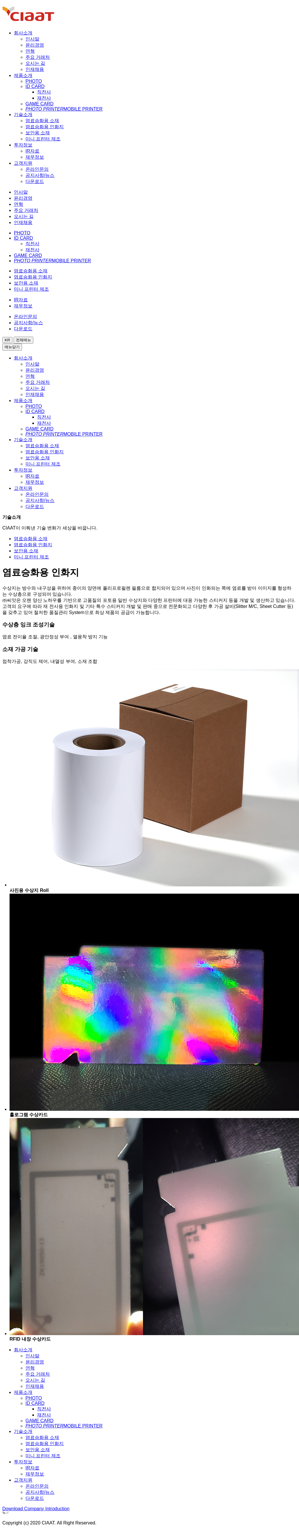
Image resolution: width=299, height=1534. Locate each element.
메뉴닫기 (12, 347)
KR (7, 340)
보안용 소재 (26, 550)
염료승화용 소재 (30, 538)
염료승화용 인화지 (33, 544)
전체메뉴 (23, 340)
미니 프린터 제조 (31, 556)
